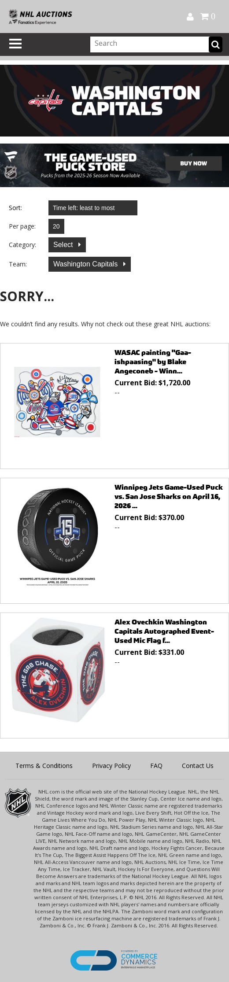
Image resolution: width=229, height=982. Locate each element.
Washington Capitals (86, 264)
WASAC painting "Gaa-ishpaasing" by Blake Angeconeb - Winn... (152, 362)
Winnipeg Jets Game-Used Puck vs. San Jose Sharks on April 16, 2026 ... (168, 496)
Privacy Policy (111, 765)
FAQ (156, 765)
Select (64, 244)
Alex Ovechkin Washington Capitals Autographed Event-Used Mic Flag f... (164, 631)
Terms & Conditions (44, 765)
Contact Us (198, 765)
